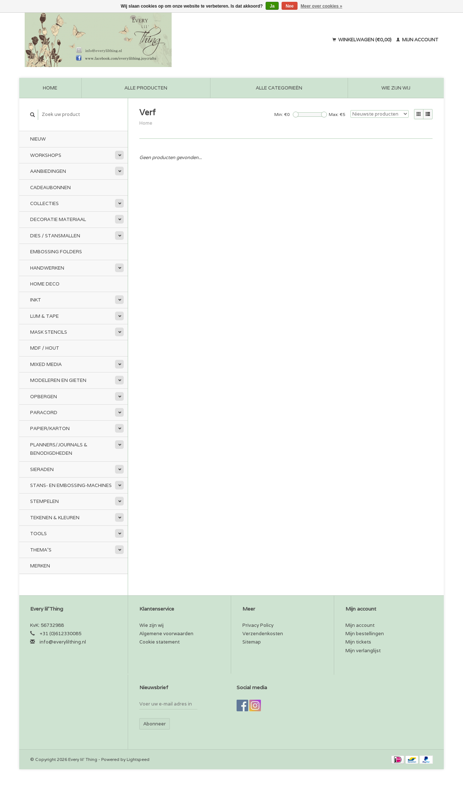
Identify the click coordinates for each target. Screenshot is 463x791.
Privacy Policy (258, 625)
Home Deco (45, 284)
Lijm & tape (44, 316)
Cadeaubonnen (50, 187)
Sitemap (251, 642)
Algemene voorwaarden (166, 633)
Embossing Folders (56, 252)
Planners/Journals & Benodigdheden (58, 449)
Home (50, 88)
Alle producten (145, 88)
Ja (272, 6)
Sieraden (42, 469)
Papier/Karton (50, 428)
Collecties (44, 203)
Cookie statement (159, 642)
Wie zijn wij (395, 88)
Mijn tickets (358, 642)
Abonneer (154, 724)
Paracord (43, 412)
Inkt (35, 300)
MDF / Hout (44, 348)
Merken (40, 566)
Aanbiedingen (48, 171)
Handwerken (47, 268)
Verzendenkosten (262, 633)
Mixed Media (46, 364)
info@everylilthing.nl (63, 642)
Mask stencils (48, 332)
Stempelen (44, 501)
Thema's (41, 550)
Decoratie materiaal (58, 219)
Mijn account (417, 40)
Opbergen (43, 397)
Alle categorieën (279, 88)
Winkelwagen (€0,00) (362, 40)
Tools (38, 533)
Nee (290, 6)
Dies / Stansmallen (55, 236)
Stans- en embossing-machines (71, 485)
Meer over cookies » (322, 6)
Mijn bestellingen (364, 633)
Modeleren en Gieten (58, 380)
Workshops (45, 155)
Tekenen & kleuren (54, 518)
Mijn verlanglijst (363, 651)
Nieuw (38, 139)
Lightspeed (138, 759)
